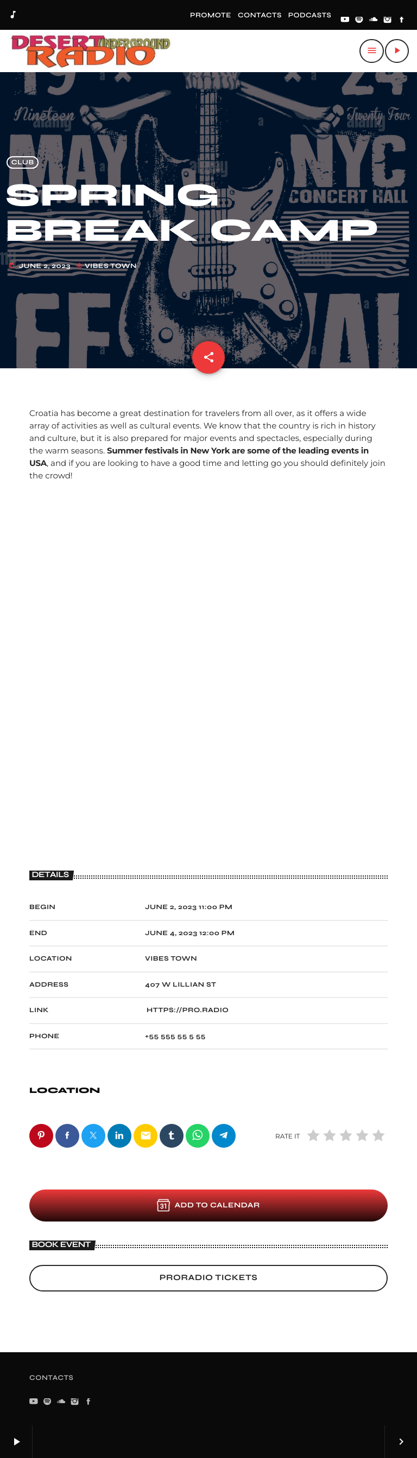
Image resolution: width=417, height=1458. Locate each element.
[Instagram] (387, 20)
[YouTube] (344, 20)
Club (22, 162)
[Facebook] (401, 20)
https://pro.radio (188, 1010)
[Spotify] (359, 20)
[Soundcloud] (373, 20)
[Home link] (90, 51)
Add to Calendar (208, 1205)
